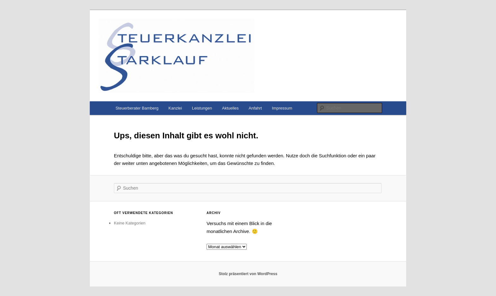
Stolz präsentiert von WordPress (248, 274)
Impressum (282, 108)
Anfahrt (255, 108)
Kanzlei (175, 108)
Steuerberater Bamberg (136, 108)
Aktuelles (230, 108)
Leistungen (202, 108)
